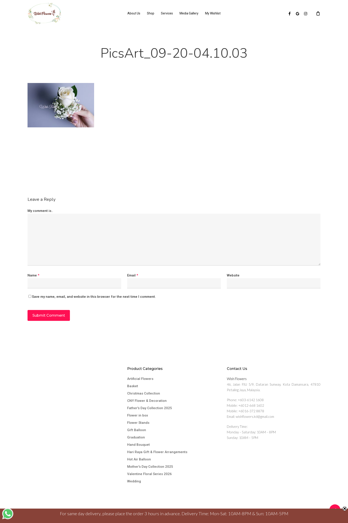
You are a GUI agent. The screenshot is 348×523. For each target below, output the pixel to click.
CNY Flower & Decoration (147, 401)
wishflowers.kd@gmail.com (255, 416)
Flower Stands (138, 423)
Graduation (136, 437)
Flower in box (137, 415)
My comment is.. (40, 211)
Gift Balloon (136, 430)
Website (233, 275)
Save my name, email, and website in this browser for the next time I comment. (94, 297)
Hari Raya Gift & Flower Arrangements (157, 452)
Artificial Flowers (140, 379)
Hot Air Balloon (139, 459)
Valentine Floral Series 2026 (149, 474)
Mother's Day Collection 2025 (150, 467)
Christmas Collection (143, 393)
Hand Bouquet (138, 445)
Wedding (134, 481)
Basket (132, 386)
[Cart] (318, 13)
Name (33, 275)
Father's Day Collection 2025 (149, 408)
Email (132, 275)
